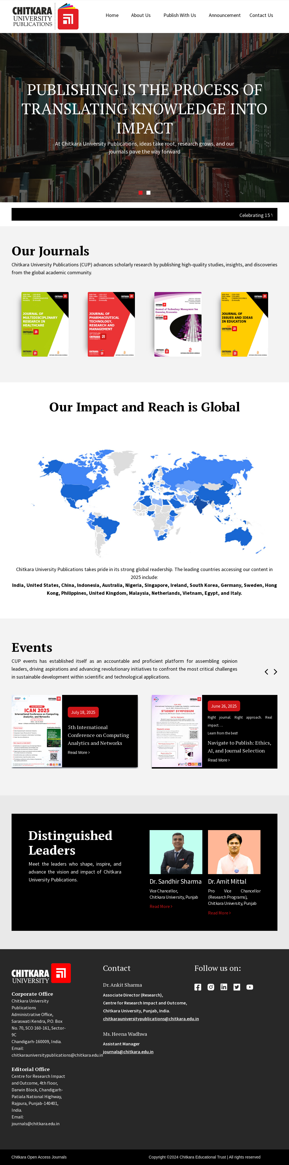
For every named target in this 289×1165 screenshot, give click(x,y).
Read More (79, 752)
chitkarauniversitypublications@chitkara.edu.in (151, 1018)
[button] (141, 193)
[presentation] (266, 672)
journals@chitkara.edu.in (128, 1051)
